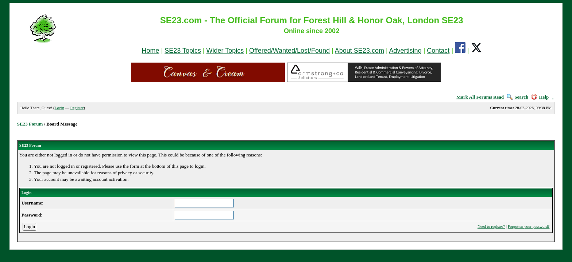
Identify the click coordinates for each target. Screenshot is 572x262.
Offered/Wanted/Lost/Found (289, 50)
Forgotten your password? (529, 226)
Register (77, 108)
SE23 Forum (30, 124)
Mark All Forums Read (480, 97)
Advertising (405, 50)
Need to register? (491, 226)
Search (517, 97)
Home (150, 50)
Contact (438, 50)
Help (540, 97)
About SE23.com (359, 50)
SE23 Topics (183, 50)
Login (59, 108)
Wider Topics (225, 50)
